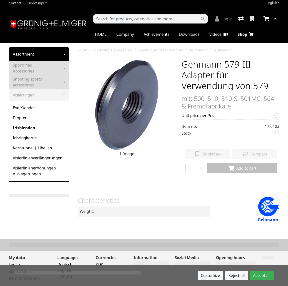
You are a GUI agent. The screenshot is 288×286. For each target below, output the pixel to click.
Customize (210, 275)
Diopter (20, 117)
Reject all (236, 275)
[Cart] (265, 19)
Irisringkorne (25, 138)
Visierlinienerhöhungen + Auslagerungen (36, 171)
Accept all (262, 275)
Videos (218, 34)
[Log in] (223, 19)
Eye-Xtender (24, 107)
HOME (101, 34)
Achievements (156, 34)
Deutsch (64, 264)
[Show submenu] (64, 54)
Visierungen (39, 95)
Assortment (23, 54)
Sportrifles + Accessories (24, 68)
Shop (246, 34)
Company (125, 34)
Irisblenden (24, 128)
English (272, 3)
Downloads (189, 34)
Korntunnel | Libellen (32, 148)
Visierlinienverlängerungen (38, 158)
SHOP (82, 50)
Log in (14, 264)
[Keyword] (145, 19)
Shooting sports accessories (27, 82)
